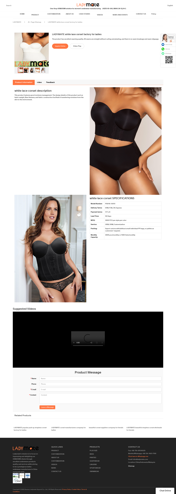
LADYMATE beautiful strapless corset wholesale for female (144, 430)
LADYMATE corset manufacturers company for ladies (68, 430)
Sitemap (131, 466)
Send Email (168, 44)
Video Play (77, 46)
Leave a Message (47, 407)
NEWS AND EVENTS (117, 14)
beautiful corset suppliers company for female (106, 429)
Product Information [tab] (23, 82)
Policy (149, 14)
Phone (33, 384)
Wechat (167, 49)
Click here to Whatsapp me (138, 456)
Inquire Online (60, 46)
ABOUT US (71, 14)
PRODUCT (38, 14)
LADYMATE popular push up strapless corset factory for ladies (30, 430)
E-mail (33, 389)
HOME (26, 14)
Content (32, 395)
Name (33, 378)
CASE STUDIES (86, 14)
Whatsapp (168, 53)
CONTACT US (137, 14)
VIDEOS (100, 14)
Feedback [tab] (50, 82)
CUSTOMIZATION (55, 14)
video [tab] (39, 82)
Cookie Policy (76, 489)
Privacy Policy (66, 489)
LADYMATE (17, 22)
